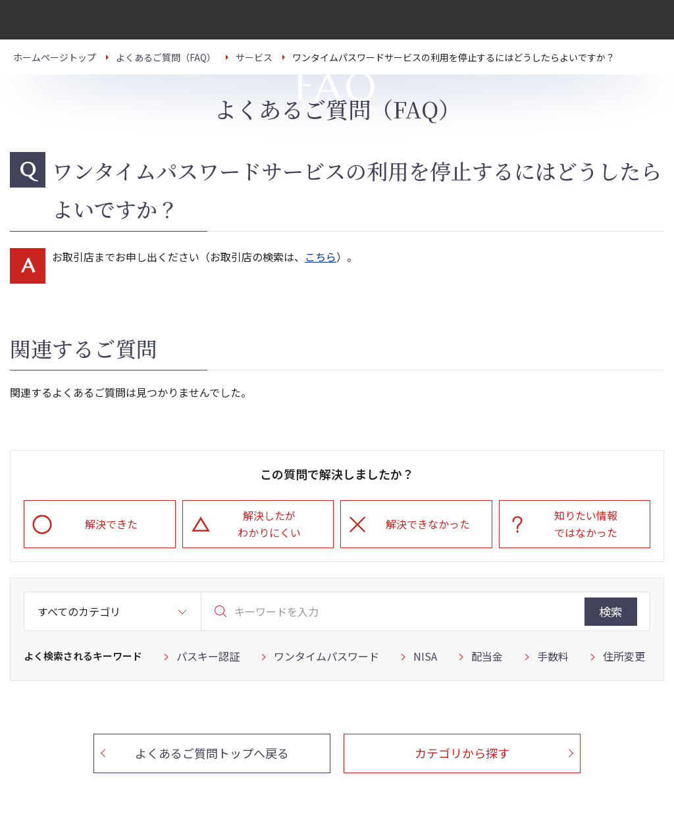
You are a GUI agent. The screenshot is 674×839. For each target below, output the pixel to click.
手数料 (553, 656)
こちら (320, 257)
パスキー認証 (208, 656)
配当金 (487, 656)
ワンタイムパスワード (326, 656)
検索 (611, 611)
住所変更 (624, 656)
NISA (425, 656)
